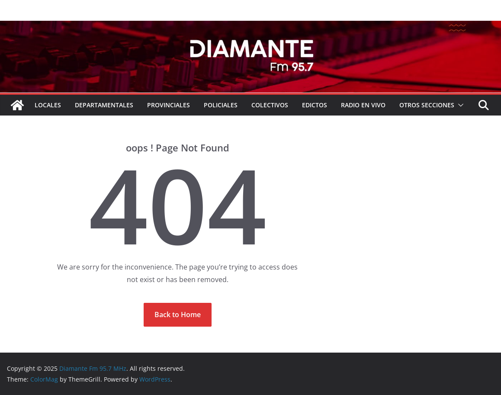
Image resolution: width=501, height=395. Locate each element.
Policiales (221, 105)
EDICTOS (314, 105)
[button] (459, 105)
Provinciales (168, 105)
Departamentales (104, 105)
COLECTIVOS (269, 105)
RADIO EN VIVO (363, 105)
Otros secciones (426, 105)
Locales (48, 105)
